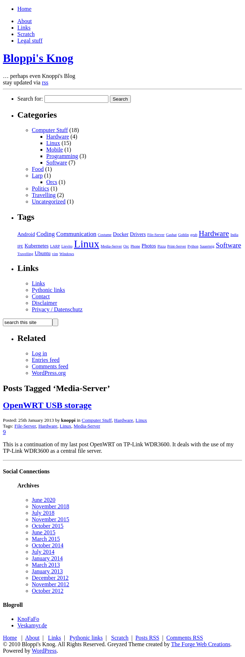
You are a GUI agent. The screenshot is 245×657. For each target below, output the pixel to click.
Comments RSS (184, 638)
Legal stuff (29, 41)
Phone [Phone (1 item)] (135, 246)
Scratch (26, 34)
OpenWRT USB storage (47, 405)
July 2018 (43, 513)
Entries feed (46, 360)
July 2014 (43, 552)
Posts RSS (147, 638)
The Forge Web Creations (200, 644)
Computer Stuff (50, 130)
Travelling (44, 195)
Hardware (57, 136)
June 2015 (43, 532)
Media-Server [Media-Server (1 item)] (111, 246)
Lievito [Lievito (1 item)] (67, 246)
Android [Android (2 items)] (26, 234)
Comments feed (50, 366)
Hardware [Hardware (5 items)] (214, 233)
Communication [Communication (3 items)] (76, 234)
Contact (41, 296)
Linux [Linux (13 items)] (86, 244)
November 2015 (50, 519)
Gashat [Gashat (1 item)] (171, 235)
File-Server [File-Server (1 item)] (155, 235)
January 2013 (47, 571)
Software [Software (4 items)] (228, 245)
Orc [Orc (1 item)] (126, 246)
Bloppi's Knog (38, 58)
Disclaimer (44, 303)
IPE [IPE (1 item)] (20, 246)
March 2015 (46, 539)
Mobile (54, 149)
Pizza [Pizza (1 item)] (162, 246)
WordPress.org (49, 373)
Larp (37, 175)
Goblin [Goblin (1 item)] (183, 235)
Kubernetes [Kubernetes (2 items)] (37, 246)
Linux (53, 143)
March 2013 (46, 565)
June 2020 (43, 500)
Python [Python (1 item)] (193, 246)
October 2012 (48, 591)
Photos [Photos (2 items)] (149, 246)
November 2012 (50, 584)
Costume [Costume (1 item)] (105, 235)
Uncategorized (48, 201)
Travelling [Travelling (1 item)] (25, 254)
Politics (40, 188)
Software (56, 162)
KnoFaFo (28, 619)
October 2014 (48, 545)
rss (45, 82)
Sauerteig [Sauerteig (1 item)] (207, 246)
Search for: (30, 99)
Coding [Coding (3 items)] (45, 234)
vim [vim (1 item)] (55, 254)
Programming (62, 156)
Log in (39, 353)
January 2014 (47, 558)
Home (24, 9)
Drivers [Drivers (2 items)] (138, 234)
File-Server (25, 426)
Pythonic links (48, 290)
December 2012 (50, 578)
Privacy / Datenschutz (57, 309)
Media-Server (87, 426)
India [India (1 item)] (234, 235)
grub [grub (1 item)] (194, 235)
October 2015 (48, 526)
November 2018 (50, 506)
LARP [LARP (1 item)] (55, 246)
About (24, 21)
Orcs (51, 182)
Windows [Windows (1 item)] (66, 254)
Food (38, 169)
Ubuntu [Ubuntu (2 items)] (43, 253)
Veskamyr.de (32, 625)
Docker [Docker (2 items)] (121, 234)
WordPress (44, 651)
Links (23, 28)
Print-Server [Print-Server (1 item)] (176, 246)
